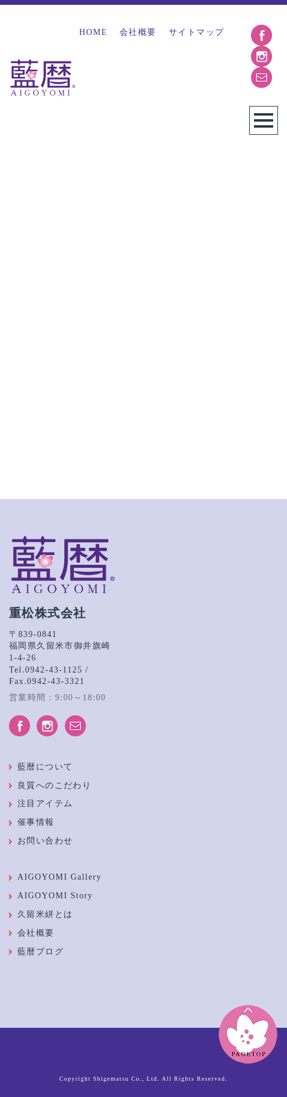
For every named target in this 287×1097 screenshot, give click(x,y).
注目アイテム (45, 803)
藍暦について (45, 766)
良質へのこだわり (54, 785)
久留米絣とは (45, 914)
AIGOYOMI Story (55, 895)
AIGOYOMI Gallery (59, 876)
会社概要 (138, 32)
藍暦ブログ (40, 951)
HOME (93, 32)
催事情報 (36, 822)
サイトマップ (196, 32)
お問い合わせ (45, 840)
